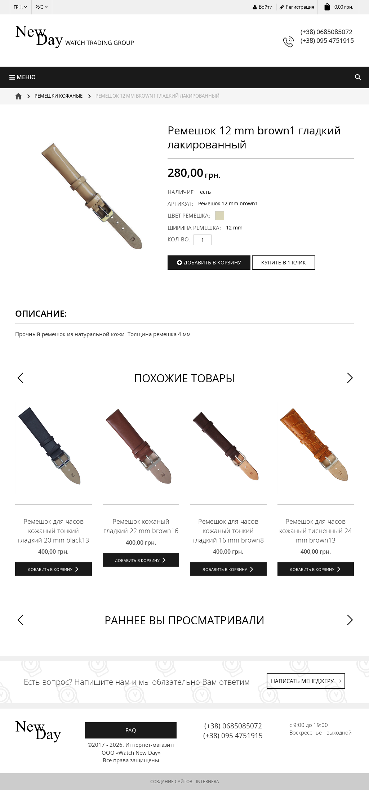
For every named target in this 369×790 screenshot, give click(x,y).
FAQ (130, 730)
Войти (265, 7)
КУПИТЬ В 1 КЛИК (283, 262)
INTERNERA (207, 781)
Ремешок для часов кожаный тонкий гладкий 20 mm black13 (53, 530)
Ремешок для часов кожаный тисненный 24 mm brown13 (315, 530)
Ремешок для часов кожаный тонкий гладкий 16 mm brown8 (228, 530)
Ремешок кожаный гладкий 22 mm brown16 (140, 526)
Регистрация (300, 7)
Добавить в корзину (212, 262)
